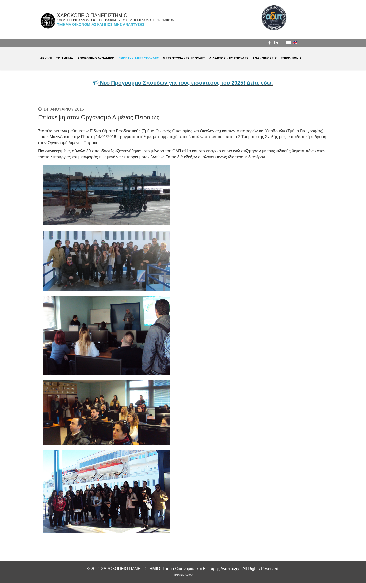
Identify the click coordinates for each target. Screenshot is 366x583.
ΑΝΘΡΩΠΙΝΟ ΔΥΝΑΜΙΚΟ (95, 58)
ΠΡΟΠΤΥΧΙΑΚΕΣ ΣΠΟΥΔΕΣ (138, 58)
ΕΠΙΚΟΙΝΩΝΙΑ (291, 58)
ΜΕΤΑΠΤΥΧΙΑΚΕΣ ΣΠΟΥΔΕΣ (184, 58)
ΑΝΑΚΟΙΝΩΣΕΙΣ (265, 58)
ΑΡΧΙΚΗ (46, 58)
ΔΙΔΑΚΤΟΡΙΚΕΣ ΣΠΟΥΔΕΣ (229, 58)
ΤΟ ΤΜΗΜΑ (64, 58)
